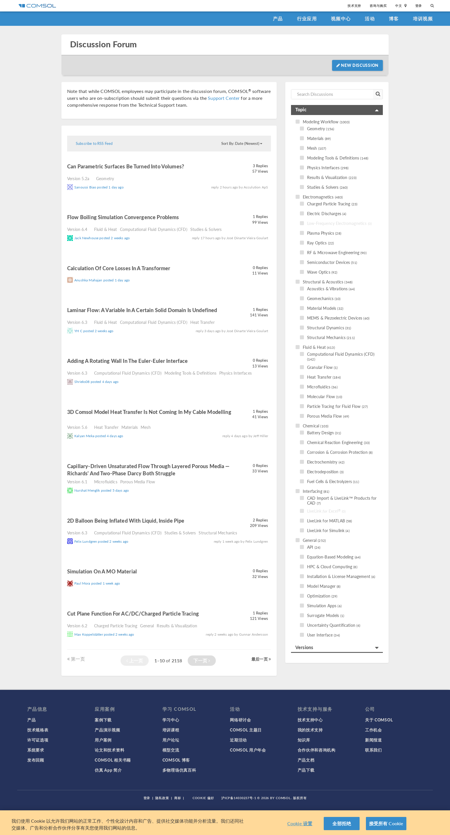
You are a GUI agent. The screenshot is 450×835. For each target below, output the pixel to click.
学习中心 (170, 720)
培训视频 (423, 18)
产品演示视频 (107, 730)
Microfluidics (105, 481)
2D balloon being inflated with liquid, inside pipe (126, 520)
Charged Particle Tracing (115, 625)
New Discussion (357, 65)
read (192, 167)
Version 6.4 (77, 229)
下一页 (201, 660)
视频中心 (341, 18)
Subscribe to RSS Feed (94, 143)
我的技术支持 (310, 730)
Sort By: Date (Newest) (241, 143)
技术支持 (354, 5)
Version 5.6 (77, 427)
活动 (370, 18)
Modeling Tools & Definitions (190, 373)
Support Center (224, 98)
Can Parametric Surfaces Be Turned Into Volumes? (125, 166)
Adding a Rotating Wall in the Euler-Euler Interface (127, 360)
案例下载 (103, 720)
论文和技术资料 (109, 750)
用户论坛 (170, 740)
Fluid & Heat (105, 229)
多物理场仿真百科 (179, 770)
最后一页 (261, 659)
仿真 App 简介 (108, 770)
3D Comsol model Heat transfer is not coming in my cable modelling (149, 411)
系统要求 (35, 750)
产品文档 (306, 760)
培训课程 (170, 730)
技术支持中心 (310, 720)
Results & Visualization (177, 625)
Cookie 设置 (299, 823)
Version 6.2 (77, 625)
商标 (177, 798)
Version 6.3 (77, 322)
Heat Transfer (202, 322)
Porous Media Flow (137, 481)
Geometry (105, 178)
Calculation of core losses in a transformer (118, 268)
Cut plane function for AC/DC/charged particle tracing (133, 613)
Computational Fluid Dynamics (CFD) (153, 229)
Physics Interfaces (235, 373)
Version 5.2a (78, 178)
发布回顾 (35, 760)
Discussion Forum (103, 44)
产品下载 (306, 770)
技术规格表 (38, 730)
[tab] (337, 110)
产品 (278, 18)
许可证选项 (38, 740)
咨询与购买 (378, 5)
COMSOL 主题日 (246, 730)
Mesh (146, 427)
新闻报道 (373, 740)
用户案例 (103, 740)
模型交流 (170, 750)
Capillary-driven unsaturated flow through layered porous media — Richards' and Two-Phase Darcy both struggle (148, 469)
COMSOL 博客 (176, 760)
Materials (129, 427)
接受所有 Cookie (386, 823)
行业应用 (307, 18)
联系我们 (373, 750)
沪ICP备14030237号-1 (238, 798)
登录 (418, 5)
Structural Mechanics (218, 533)
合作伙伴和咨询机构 (316, 750)
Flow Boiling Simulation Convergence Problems (123, 217)
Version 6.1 (77, 481)
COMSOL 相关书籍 (113, 760)
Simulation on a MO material (102, 571)
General (147, 625)
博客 (394, 18)
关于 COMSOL (379, 720)
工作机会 (373, 730)
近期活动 (238, 740)
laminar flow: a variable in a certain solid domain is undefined (142, 310)
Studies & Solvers (206, 229)
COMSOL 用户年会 (248, 750)
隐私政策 (162, 798)
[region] (225, 822)
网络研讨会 (240, 720)
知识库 (304, 740)
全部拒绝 (341, 823)
